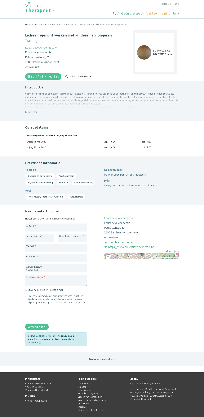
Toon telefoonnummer (120, 238)
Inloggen (82, 380)
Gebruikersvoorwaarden (133, 411)
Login (176, 4)
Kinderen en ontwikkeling (40, 173)
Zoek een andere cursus (78, 75)
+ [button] (108, 253)
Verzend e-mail (37, 322)
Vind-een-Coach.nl (34, 380)
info (176, 13)
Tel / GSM (31, 242)
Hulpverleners (76, 194)
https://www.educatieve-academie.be (129, 242)
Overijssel (144, 389)
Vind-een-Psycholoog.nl (36, 377)
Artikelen (82, 397)
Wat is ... (82, 400)
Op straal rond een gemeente (145, 377)
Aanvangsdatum (34, 262)
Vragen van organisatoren (90, 393)
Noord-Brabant (158, 386)
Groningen (135, 386)
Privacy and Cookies (101, 411)
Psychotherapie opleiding (40, 180)
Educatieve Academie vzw (41, 46)
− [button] (108, 257)
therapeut (128, 13)
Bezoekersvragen (86, 387)
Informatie (83, 383)
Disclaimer (116, 411)
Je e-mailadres (33, 232)
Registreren (165, 4)
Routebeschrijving (170, 247)
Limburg (146, 386)
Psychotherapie (66, 173)
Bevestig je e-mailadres (70, 232)
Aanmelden (83, 377)
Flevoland (146, 392)
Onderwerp (32, 252)
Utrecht (153, 389)
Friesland (159, 382)
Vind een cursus (41, 24)
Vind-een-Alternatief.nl (36, 383)
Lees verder (31, 113)
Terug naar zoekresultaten (102, 353)
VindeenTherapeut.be (36, 394)
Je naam (30, 221)
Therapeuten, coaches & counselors (45, 194)
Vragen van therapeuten (90, 390)
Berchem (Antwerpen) (63, 24)
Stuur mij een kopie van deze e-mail (45, 285)
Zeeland (162, 389)
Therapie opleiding (83, 180)
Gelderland (170, 382)
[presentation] (46, 311)
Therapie (63, 180)
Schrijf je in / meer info (43, 75)
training (158, 13)
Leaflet (154, 272)
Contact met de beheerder (91, 403)
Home (28, 24)
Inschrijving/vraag (34, 273)
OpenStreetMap (164, 272)
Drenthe (149, 382)
